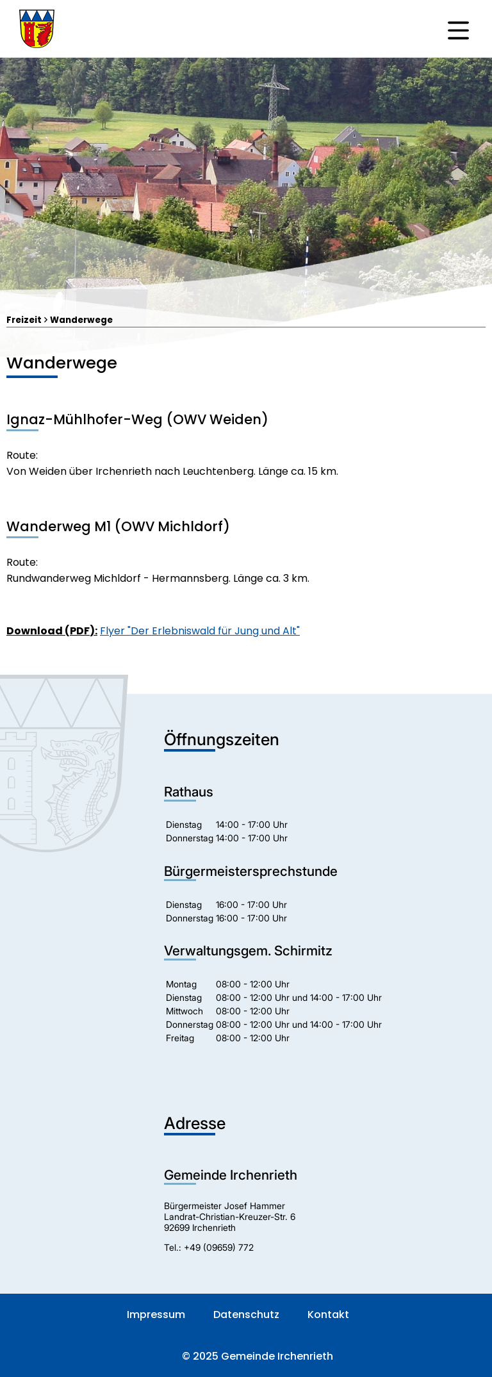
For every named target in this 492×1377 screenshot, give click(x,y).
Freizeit (24, 320)
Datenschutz (246, 1314)
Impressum (156, 1314)
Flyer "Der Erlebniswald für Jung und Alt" (200, 630)
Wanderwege (81, 320)
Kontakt (328, 1314)
